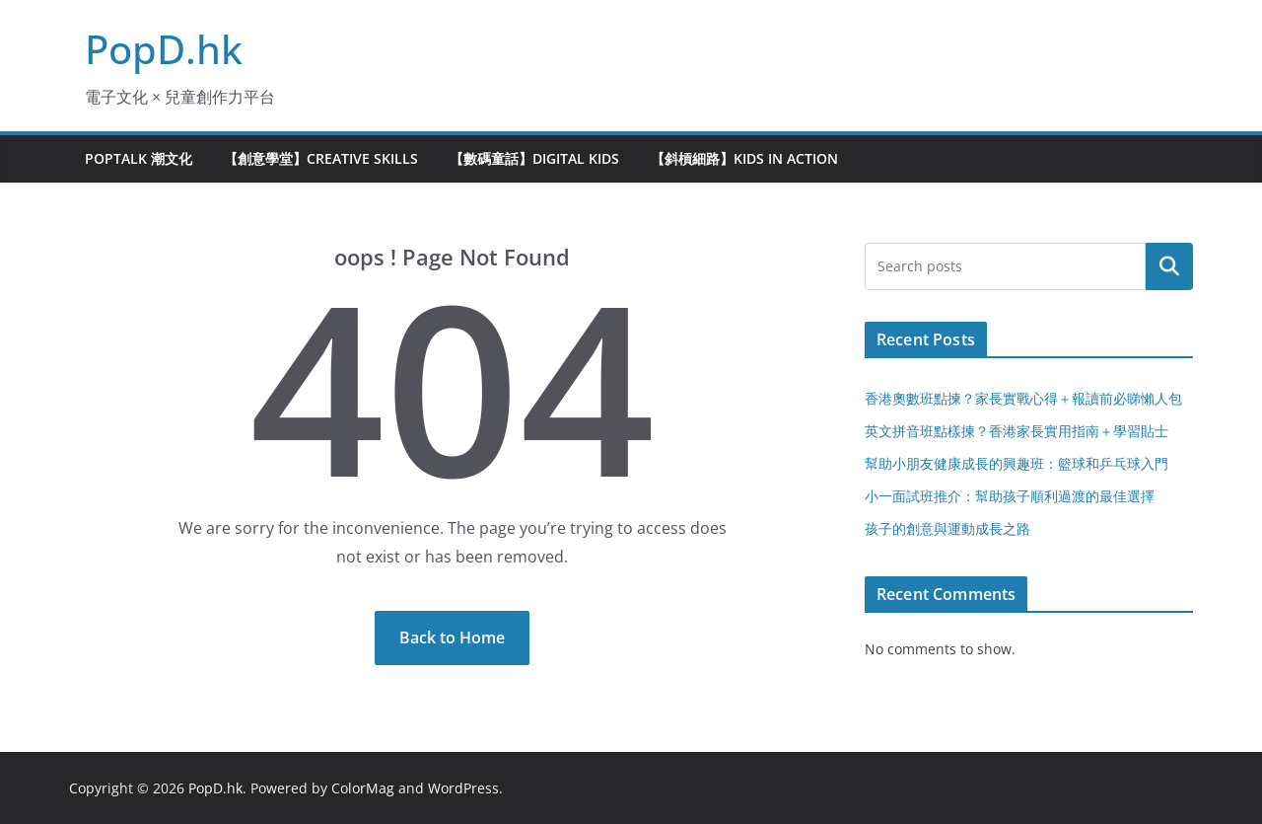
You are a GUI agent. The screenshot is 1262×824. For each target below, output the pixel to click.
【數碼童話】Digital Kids (534, 158)
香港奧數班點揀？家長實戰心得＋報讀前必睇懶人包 (1023, 398)
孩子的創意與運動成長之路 (947, 528)
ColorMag (362, 788)
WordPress (463, 788)
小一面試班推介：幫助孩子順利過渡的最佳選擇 (1010, 496)
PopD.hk (164, 49)
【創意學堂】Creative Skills (321, 158)
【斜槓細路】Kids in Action (744, 158)
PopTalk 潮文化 (138, 158)
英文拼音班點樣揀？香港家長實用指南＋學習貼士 (1016, 430)
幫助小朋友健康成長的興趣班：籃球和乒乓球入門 (1016, 463)
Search (1169, 266)
